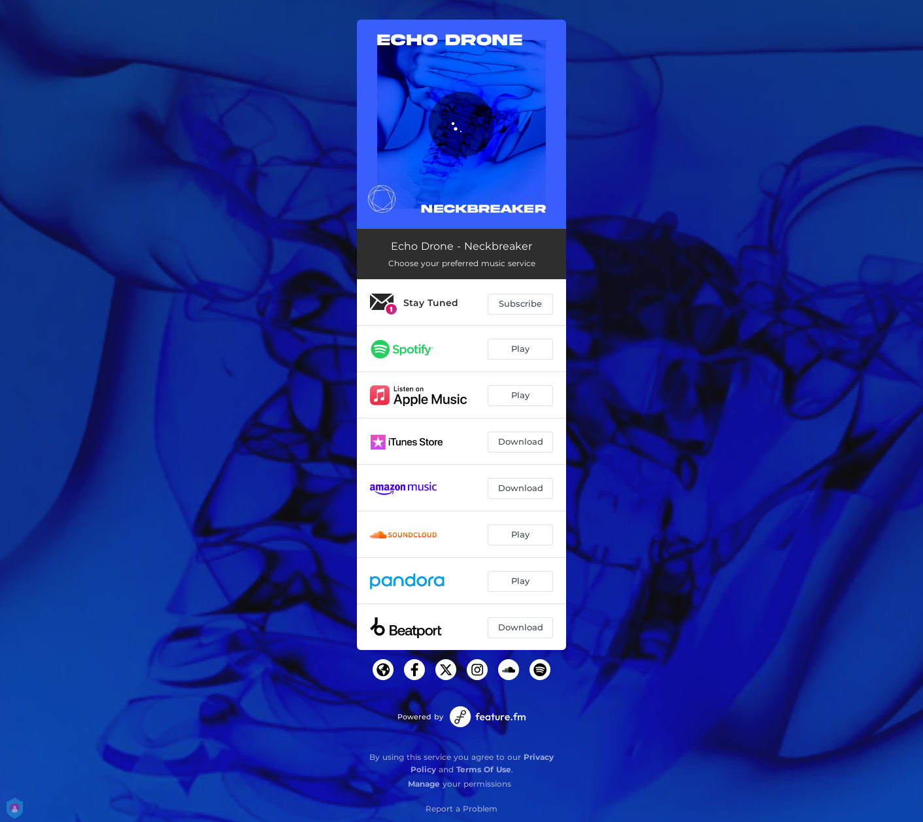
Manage (424, 784)
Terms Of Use (483, 769)
